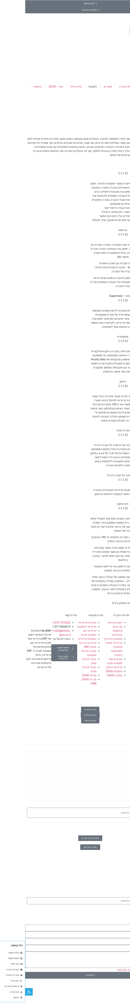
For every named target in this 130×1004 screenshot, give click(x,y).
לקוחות (67, 86)
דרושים (12, 86)
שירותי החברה (102, 86)
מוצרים (83, 86)
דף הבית (121, 86)
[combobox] (65, 813)
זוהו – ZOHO (31, 86)
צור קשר (122, 94)
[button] (97, 607)
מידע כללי (50, 86)
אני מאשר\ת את (109, 970)
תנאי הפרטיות (100, 970)
